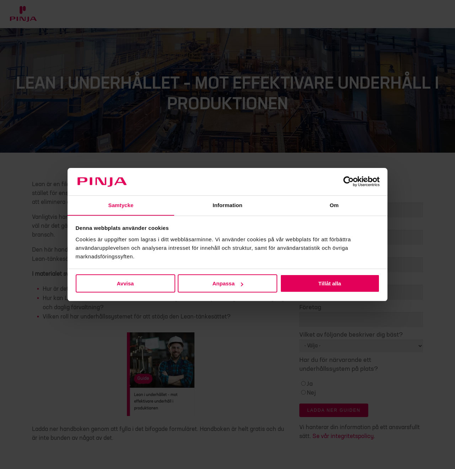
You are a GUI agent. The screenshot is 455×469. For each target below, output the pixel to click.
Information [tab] (227, 205)
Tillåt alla (329, 284)
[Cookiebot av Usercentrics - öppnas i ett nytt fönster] (348, 181)
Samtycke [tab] (121, 205)
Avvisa (125, 284)
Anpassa (227, 284)
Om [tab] (334, 205)
